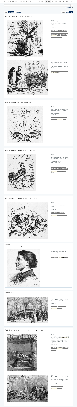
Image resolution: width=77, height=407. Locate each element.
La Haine (62, 212)
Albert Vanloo (60, 171)
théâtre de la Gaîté (57, 212)
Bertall (52, 167)
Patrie (64, 306)
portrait (66, 257)
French (71, 12)
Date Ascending (11, 12)
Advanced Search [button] (68, 7)
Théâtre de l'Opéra (54, 306)
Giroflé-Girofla (53, 168)
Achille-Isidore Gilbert (54, 257)
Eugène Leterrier (64, 168)
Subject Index (54, 1)
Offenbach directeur (54, 213)
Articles (60, 1)
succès (52, 172)
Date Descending (18, 12)
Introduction (41, 1)
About (71, 1)
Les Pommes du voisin (54, 34)
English (67, 12)
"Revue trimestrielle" (62, 34)
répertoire (60, 37)
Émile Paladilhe (60, 306)
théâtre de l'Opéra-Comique (55, 33)
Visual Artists (65, 1)
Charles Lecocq (59, 168)
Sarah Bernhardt (53, 347)
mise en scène (60, 308)
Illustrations (48, 1)
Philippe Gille (64, 167)
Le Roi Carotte (53, 119)
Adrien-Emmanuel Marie (65, 347)
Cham (59, 30)
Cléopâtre (58, 347)
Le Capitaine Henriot (54, 30)
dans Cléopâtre (65, 348)
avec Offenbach (60, 215)
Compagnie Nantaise (64, 30)
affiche (52, 37)
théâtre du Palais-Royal (64, 33)
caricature (56, 37)
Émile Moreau (53, 348)
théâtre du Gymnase (63, 31)
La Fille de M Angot (57, 167)
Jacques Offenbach (61, 213)
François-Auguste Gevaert (55, 31)
